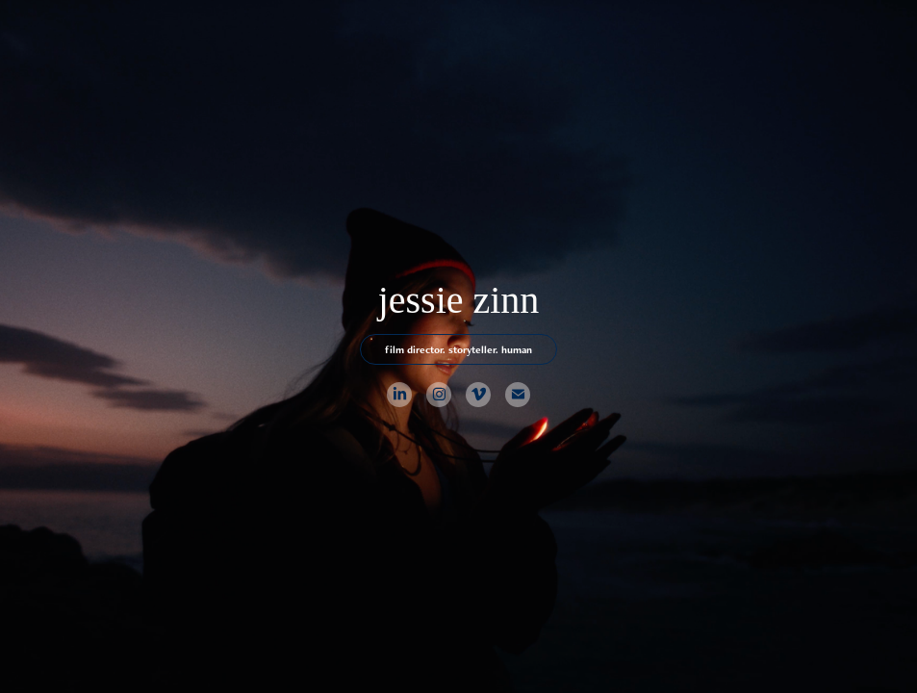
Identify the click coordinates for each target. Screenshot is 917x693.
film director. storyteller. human (458, 349)
